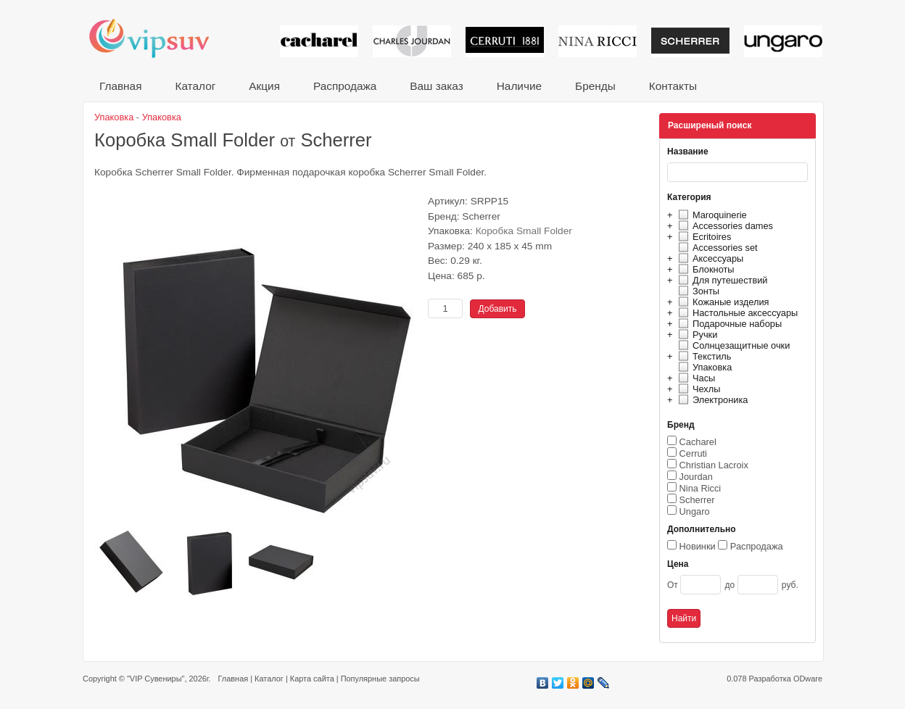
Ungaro (694, 511)
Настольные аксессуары (736, 312)
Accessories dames (723, 225)
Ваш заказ (436, 86)
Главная (120, 86)
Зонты (696, 291)
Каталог (195, 86)
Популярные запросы (380, 678)
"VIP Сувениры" (155, 678)
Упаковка (703, 367)
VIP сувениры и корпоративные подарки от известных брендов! (159, 38)
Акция (264, 86)
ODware (807, 678)
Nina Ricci (700, 488)
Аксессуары (708, 258)
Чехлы (697, 388)
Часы (694, 378)
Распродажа (344, 86)
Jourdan (696, 476)
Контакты (673, 86)
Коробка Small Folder (524, 230)
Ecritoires (702, 236)
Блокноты (704, 269)
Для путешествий (721, 280)
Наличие (519, 86)
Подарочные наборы (728, 323)
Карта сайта (312, 678)
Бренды (595, 86)
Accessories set (716, 247)
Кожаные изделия (721, 302)
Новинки (697, 546)
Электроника (711, 399)
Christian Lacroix (713, 465)
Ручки (695, 334)
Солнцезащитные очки (732, 345)
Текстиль (703, 356)
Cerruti (693, 453)
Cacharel (697, 441)
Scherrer (697, 499)
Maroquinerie (710, 215)
